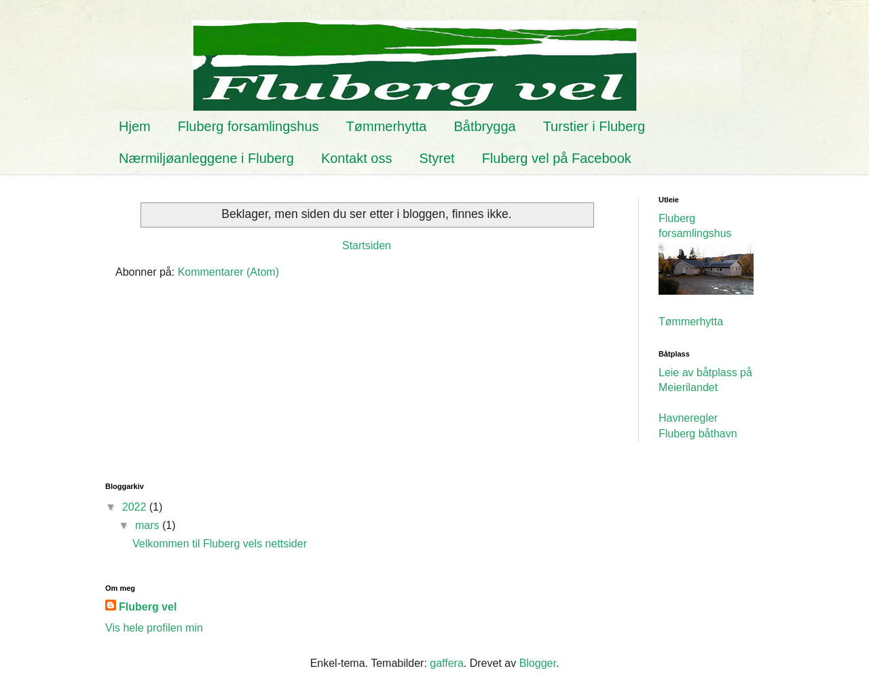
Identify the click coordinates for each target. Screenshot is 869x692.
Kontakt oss (356, 158)
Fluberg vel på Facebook (556, 158)
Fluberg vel (148, 607)
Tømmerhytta (386, 126)
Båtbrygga (484, 126)
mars (148, 525)
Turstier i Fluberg (594, 126)
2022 (135, 507)
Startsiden (366, 245)
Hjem (135, 126)
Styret (436, 158)
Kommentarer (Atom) (228, 272)
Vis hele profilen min (154, 628)
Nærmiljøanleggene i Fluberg (206, 158)
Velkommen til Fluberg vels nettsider (219, 543)
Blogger (537, 663)
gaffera (447, 663)
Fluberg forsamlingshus (248, 126)
